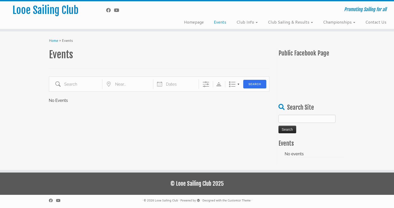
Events (220, 22)
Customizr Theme (239, 200)
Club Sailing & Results (290, 22)
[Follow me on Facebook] (110, 10)
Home (53, 40)
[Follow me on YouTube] (118, 10)
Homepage (194, 22)
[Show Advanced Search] (206, 84)
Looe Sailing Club (45, 10)
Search (255, 84)
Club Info (247, 22)
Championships (339, 22)
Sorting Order (219, 84)
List (232, 84)
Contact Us (375, 22)
